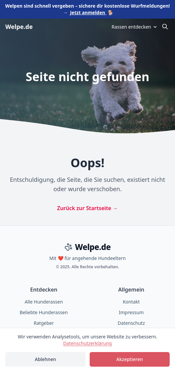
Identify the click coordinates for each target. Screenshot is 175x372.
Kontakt (131, 302)
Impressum (131, 312)
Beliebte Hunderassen (44, 312)
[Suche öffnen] (165, 26)
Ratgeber (44, 323)
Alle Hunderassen (44, 302)
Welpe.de (19, 27)
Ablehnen (45, 359)
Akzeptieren (129, 359)
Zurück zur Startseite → (87, 208)
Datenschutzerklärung (87, 343)
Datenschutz (131, 323)
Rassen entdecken (135, 27)
